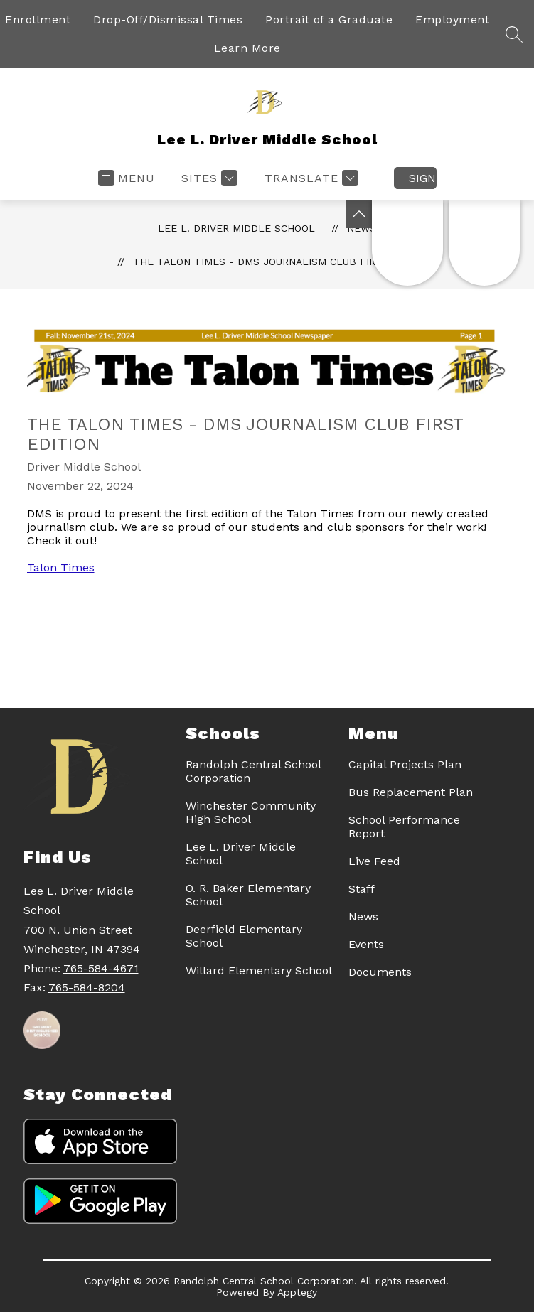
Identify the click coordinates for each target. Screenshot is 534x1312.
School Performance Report (404, 826)
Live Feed (374, 861)
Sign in (423, 178)
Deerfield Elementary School (244, 936)
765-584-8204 (86, 987)
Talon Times (61, 567)
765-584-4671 (101, 968)
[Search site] (514, 34)
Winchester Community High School (251, 812)
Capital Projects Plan (404, 764)
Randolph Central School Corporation (253, 771)
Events (366, 944)
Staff (361, 889)
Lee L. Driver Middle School (236, 228)
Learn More (247, 48)
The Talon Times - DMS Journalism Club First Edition (283, 261)
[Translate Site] (309, 178)
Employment (452, 19)
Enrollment (37, 19)
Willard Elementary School (259, 970)
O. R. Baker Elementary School (248, 894)
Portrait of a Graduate (329, 19)
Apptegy (297, 1292)
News (363, 916)
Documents (380, 972)
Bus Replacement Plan (410, 792)
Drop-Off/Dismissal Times (167, 19)
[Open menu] (126, 178)
